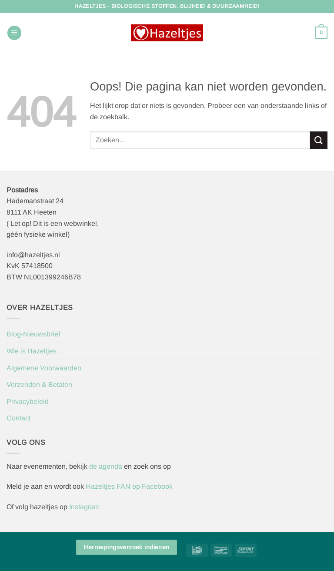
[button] (14, 33)
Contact (18, 418)
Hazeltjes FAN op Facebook (128, 486)
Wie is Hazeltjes (32, 351)
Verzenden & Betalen (39, 384)
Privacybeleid (28, 401)
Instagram (84, 507)
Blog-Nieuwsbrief (33, 334)
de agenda (106, 466)
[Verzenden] (318, 139)
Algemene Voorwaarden (44, 368)
